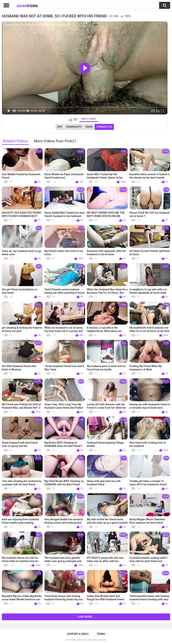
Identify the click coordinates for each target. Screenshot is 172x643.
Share (88, 126)
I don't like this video (75, 120)
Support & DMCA (77, 633)
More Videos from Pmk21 (55, 141)
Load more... (86, 616)
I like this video (71, 120)
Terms (101, 633)
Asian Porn (82, 640)
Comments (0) (104, 126)
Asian (27, 5)
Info (59, 126)
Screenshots (74, 126)
